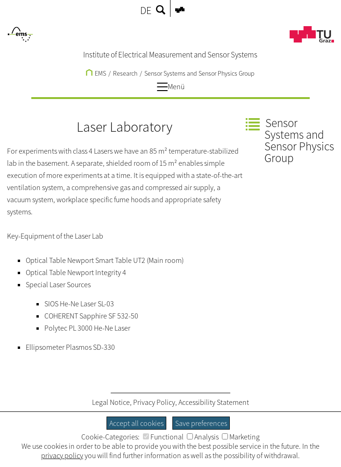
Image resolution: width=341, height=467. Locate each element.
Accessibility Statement (213, 402)
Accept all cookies (136, 423)
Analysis (203, 436)
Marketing (241, 436)
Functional (163, 436)
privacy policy (62, 455)
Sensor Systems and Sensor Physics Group (199, 73)
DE (145, 10)
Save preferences (201, 423)
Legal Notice (111, 402)
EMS (96, 73)
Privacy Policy (154, 402)
